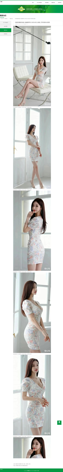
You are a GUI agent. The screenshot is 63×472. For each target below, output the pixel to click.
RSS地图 (34, 470)
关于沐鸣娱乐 (39, 2)
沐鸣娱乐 (5, 18)
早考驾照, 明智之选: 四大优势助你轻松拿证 (22, 465)
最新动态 (53, 2)
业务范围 (46, 2)
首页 (33, 2)
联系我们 (59, 2)
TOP (59, 423)
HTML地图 (37, 470)
